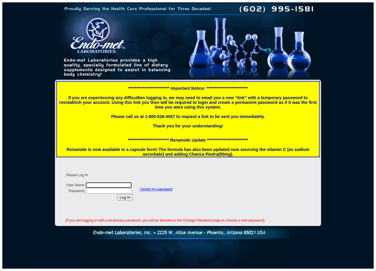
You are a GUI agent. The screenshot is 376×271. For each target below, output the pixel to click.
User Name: (75, 185)
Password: (76, 191)
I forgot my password (156, 189)
